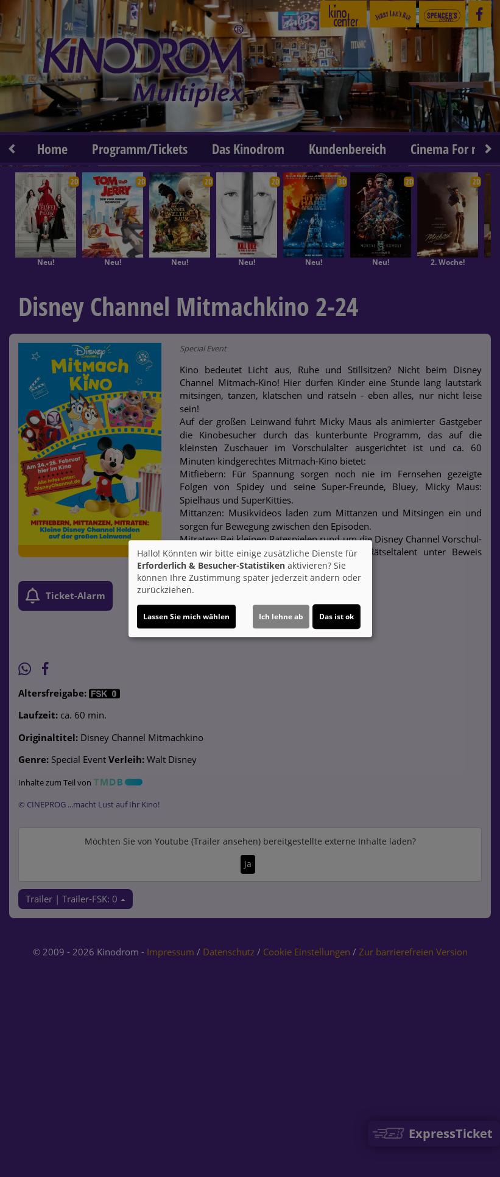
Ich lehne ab (281, 616)
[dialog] (250, 589)
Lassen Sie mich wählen (186, 616)
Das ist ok (336, 616)
